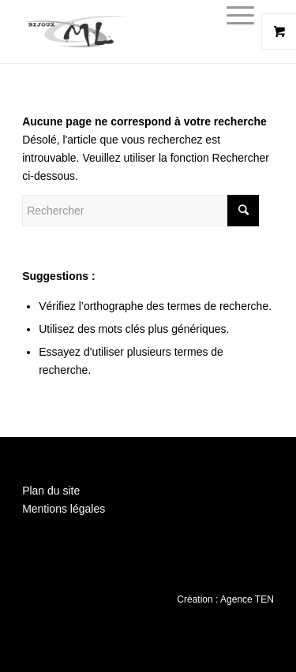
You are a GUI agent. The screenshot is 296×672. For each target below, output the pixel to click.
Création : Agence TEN (225, 599)
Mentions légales (63, 508)
